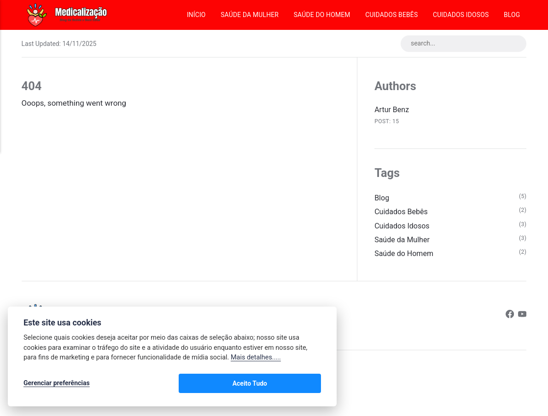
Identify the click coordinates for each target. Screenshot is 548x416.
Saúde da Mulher (250, 14)
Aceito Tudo (294, 384)
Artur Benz (392, 110)
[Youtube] (522, 320)
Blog (512, 14)
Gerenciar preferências (56, 384)
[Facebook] (509, 320)
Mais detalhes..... (256, 360)
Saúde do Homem (322, 14)
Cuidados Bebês (391, 14)
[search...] (460, 44)
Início (196, 14)
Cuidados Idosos (461, 14)
